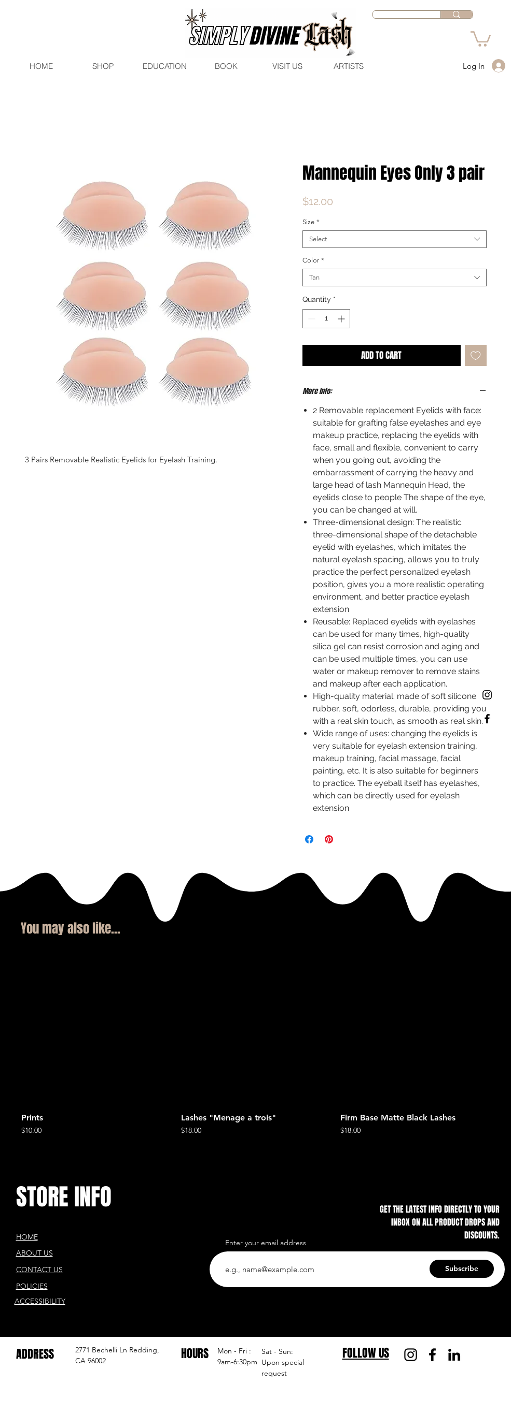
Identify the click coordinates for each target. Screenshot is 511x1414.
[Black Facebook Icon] (487, 718)
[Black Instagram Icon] (487, 695)
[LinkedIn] (454, 1354)
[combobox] (394, 239)
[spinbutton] (326, 319)
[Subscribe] (462, 1269)
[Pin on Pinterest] (329, 839)
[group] (255, 1045)
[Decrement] (310, 319)
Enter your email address (265, 1242)
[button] (481, 38)
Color (313, 260)
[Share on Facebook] (309, 839)
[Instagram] (410, 1354)
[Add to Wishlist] (476, 356)
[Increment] (342, 319)
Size (311, 222)
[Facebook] (432, 1354)
